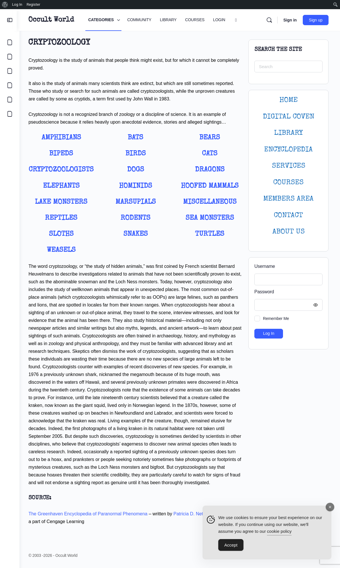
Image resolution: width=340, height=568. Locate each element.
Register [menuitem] (33, 4)
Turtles (210, 234)
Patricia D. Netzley (195, 513)
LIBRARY (288, 133)
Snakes (137, 234)
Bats (136, 137)
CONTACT (288, 215)
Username (264, 266)
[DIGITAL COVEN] (10, 114)
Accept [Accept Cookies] (230, 545)
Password (287, 292)
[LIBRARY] (10, 71)
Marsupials (137, 202)
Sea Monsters (210, 218)
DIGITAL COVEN (288, 116)
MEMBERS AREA (288, 199)
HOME (288, 100)
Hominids (136, 186)
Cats (210, 154)
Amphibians (63, 137)
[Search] (269, 20)
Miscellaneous (210, 202)
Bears (210, 137)
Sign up (316, 20)
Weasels (63, 250)
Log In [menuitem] (17, 4)
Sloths (63, 234)
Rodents (137, 218)
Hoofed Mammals (210, 186)
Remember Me (276, 318)
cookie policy (279, 531)
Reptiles (63, 218)
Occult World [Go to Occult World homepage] (53, 20)
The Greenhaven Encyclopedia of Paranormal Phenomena (90, 513)
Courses (288, 182)
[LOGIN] (10, 99)
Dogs (136, 170)
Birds (137, 154)
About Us (288, 231)
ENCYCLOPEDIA (288, 149)
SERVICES (288, 166)
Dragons (210, 170)
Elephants (63, 186)
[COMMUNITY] (10, 57)
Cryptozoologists (63, 170)
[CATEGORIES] (10, 42)
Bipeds (63, 154)
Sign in (290, 20)
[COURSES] (10, 85)
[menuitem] (5, 4)
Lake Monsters (63, 202)
